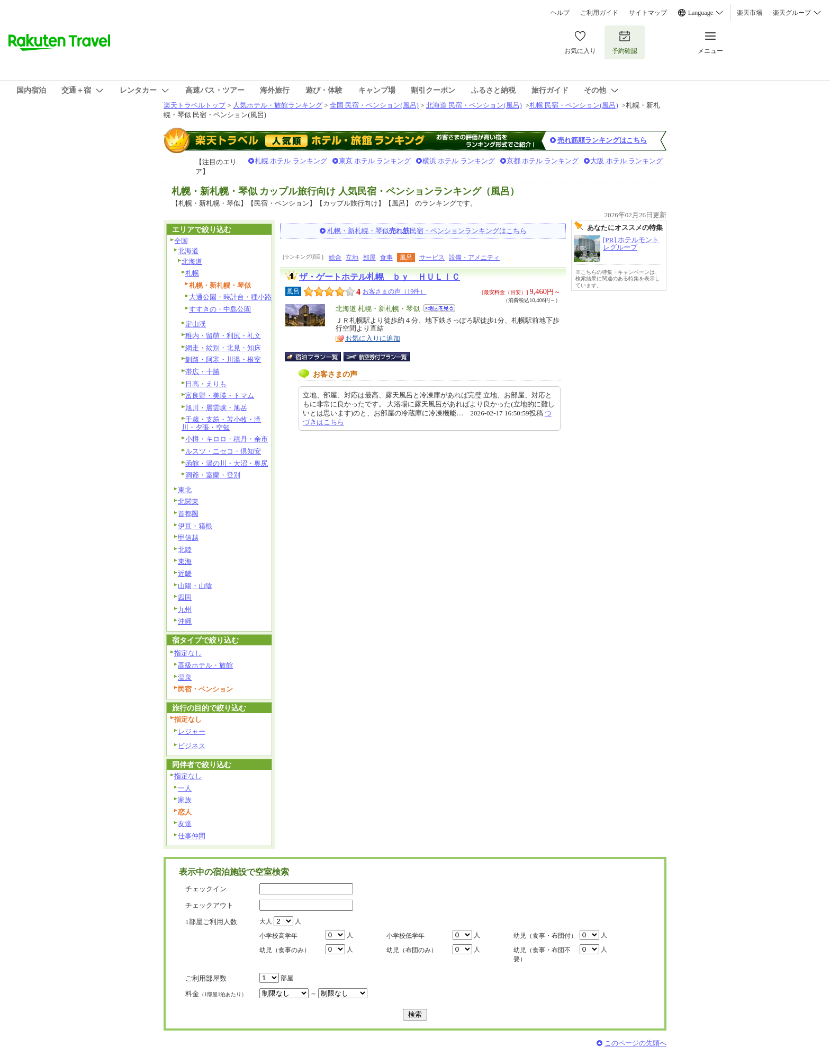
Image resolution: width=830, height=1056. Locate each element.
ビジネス (191, 746)
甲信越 (188, 538)
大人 (265, 921)
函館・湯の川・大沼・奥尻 (226, 463)
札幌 (192, 273)
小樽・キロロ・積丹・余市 (226, 439)
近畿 (185, 574)
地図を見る (439, 308)
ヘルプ (560, 12)
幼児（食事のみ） (284, 950)
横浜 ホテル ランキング (458, 161)
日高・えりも (206, 384)
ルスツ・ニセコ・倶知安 (223, 451)
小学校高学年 (278, 935)
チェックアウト (209, 905)
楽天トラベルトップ (194, 105)
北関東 (188, 501)
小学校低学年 (405, 935)
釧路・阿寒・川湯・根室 (223, 359)
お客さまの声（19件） (394, 291)
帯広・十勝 (202, 372)
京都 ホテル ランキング (543, 161)
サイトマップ (648, 12)
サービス (432, 257)
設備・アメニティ (474, 257)
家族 (185, 800)
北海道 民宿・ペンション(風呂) (474, 105)
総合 (335, 257)
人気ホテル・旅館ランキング (277, 105)
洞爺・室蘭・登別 (212, 475)
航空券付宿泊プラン (377, 356)
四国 (185, 597)
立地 (352, 257)
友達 (185, 824)
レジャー (191, 731)
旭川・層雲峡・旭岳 (216, 408)
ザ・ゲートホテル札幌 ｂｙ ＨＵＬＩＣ (379, 276)
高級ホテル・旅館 (205, 665)
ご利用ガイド (599, 12)
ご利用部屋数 (206, 978)
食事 (386, 257)
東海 (185, 561)
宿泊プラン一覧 (318, 356)
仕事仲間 (191, 836)
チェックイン (206, 889)
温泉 (185, 677)
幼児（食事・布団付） (545, 935)
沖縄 (185, 621)
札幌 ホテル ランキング (291, 161)
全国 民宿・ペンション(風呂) (374, 105)
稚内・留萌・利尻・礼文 (223, 336)
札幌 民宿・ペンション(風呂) (573, 105)
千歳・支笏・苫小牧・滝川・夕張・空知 (221, 423)
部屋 (369, 257)
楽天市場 (749, 12)
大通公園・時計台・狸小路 (230, 297)
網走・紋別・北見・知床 (223, 348)
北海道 (188, 251)
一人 (185, 788)
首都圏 (188, 514)
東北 (185, 490)
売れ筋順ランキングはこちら (602, 140)
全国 (181, 241)
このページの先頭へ (635, 1043)
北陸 (185, 550)
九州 (185, 610)
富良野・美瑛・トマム (219, 396)
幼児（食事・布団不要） (542, 954)
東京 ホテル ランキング (375, 161)
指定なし (188, 653)
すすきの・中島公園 (220, 309)
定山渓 (195, 324)
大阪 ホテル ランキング (626, 161)
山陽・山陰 (195, 586)
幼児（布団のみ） (411, 950)
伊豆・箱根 (195, 526)
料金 (216, 994)
